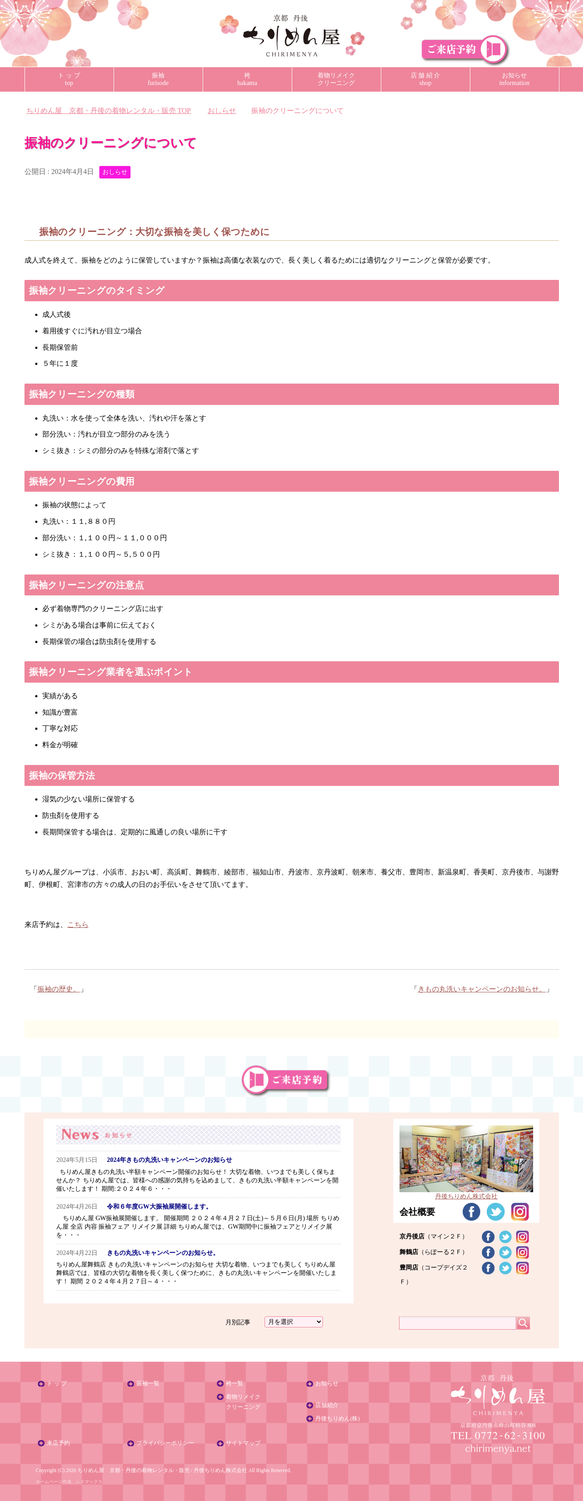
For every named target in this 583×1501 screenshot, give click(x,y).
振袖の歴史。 (58, 989)
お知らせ (326, 1383)
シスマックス (89, 1481)
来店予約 (58, 1443)
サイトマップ (243, 1443)
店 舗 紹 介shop (425, 79)
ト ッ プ (57, 1383)
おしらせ (114, 172)
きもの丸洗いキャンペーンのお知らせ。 (482, 989)
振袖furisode (157, 79)
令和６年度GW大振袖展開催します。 (159, 1206)
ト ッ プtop (69, 79)
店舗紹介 (326, 1405)
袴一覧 (234, 1383)
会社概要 (417, 1212)
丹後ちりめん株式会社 (220, 1470)
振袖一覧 (147, 1383)
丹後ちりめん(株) (337, 1419)
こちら (78, 924)
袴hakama (247, 79)
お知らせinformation (514, 79)
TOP (108, 110)
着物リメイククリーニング (336, 79)
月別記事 (237, 1321)
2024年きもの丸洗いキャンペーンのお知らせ (169, 1159)
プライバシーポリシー (165, 1443)
